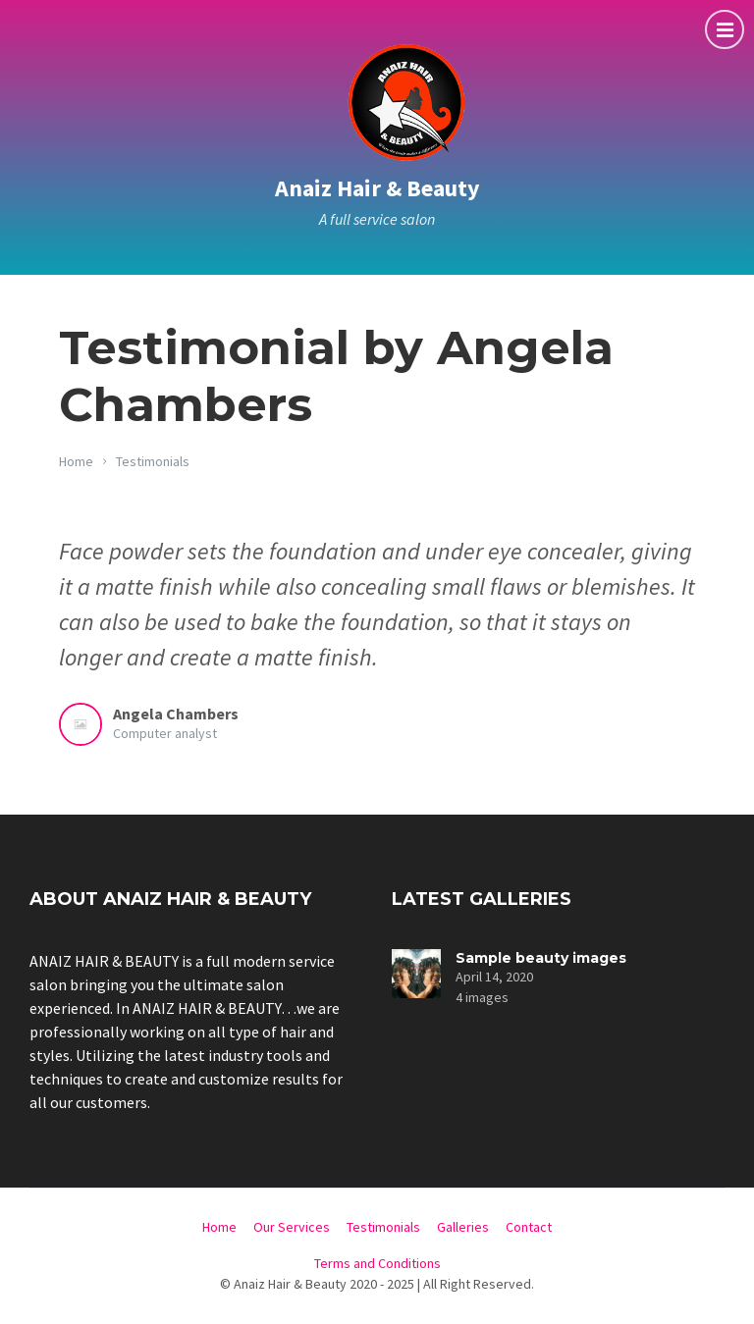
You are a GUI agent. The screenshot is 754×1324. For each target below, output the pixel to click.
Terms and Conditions (377, 1263)
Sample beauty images (541, 958)
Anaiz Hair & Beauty (377, 188)
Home (76, 461)
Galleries (463, 1227)
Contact (529, 1227)
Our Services (291, 1227)
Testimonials (152, 461)
